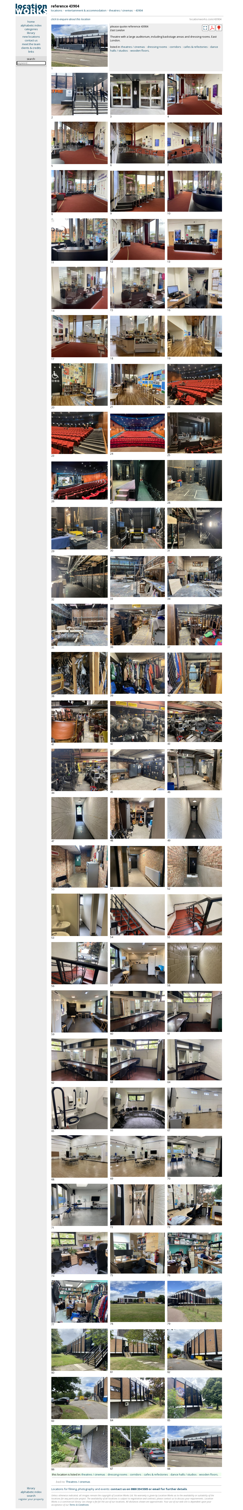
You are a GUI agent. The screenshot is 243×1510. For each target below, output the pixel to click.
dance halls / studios (183, 1474)
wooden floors (139, 50)
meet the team (31, 44)
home (31, 21)
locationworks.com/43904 (205, 19)
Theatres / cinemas (78, 1482)
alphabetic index (31, 25)
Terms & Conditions (79, 1504)
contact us (31, 40)
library (31, 33)
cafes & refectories (196, 47)
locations (56, 10)
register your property (31, 1499)
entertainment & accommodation (85, 10)
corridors (175, 47)
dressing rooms (157, 47)
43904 (139, 10)
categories (31, 29)
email (156, 1489)
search (31, 1496)
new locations (31, 36)
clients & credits (31, 48)
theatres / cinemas (121, 10)
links (31, 51)
